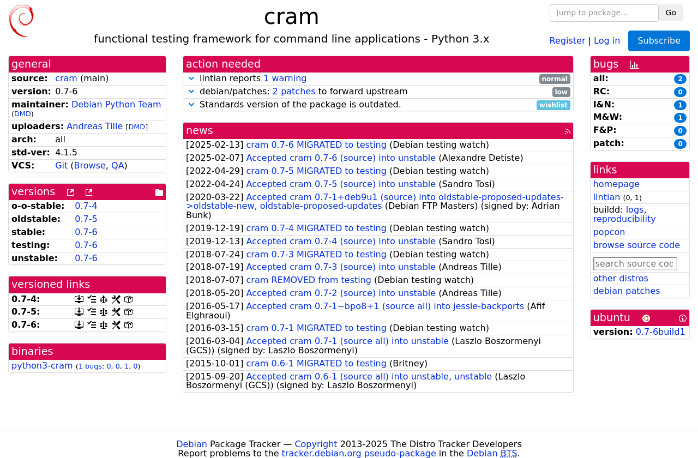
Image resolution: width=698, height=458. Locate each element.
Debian (191, 444)
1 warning (284, 78)
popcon (609, 232)
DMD (22, 114)
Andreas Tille (95, 126)
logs (635, 209)
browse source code (636, 245)
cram (66, 78)
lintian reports (378, 78)
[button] (191, 78)
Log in (607, 40)
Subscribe (659, 40)
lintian (607, 197)
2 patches (294, 91)
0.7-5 (86, 219)
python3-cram (42, 365)
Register (568, 40)
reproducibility (624, 219)
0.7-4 (86, 206)
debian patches (626, 291)
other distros (620, 278)
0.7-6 (86, 232)
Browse (90, 165)
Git (61, 165)
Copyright (315, 444)
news (199, 130)
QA (117, 165)
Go (671, 12)
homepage (616, 184)
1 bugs (90, 366)
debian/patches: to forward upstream (378, 92)
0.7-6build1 (660, 332)
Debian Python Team (116, 104)
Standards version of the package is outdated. (378, 105)
